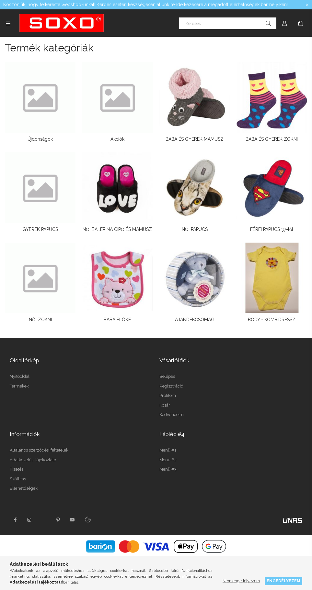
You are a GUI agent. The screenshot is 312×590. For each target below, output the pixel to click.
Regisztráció (171, 386)
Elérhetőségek (24, 488)
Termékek (19, 386)
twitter (43, 519)
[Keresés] (227, 23)
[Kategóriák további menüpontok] (8, 23)
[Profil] (284, 23)
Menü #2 (168, 459)
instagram (29, 519)
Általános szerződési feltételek (39, 450)
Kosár (164, 405)
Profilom (167, 395)
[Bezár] (307, 5)
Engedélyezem (283, 580)
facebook (15, 519)
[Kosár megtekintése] (301, 23)
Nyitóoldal (19, 376)
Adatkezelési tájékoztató (33, 459)
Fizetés (16, 469)
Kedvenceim (171, 414)
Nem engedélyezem (241, 580)
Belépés (167, 376)
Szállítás (18, 478)
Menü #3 (168, 469)
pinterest (58, 519)
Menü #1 (167, 450)
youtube (72, 519)
